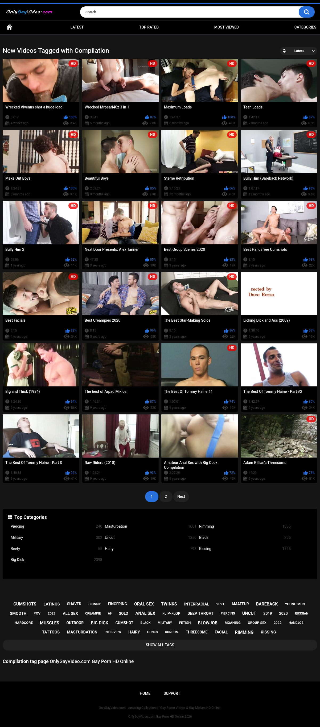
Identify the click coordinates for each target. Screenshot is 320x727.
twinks (169, 604)
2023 (52, 613)
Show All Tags (160, 645)
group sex (257, 623)
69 (110, 613)
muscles (49, 622)
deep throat (200, 613)
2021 (220, 604)
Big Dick (56, 560)
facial (221, 632)
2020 (283, 613)
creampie (93, 613)
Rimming (245, 526)
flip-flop (171, 613)
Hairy (150, 549)
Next (181, 496)
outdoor (75, 623)
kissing (268, 632)
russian (302, 613)
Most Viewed (226, 27)
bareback (267, 604)
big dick (99, 622)
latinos (51, 604)
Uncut (150, 537)
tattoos (51, 632)
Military (56, 537)
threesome (197, 632)
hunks (152, 632)
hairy (134, 632)
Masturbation (150, 526)
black (146, 623)
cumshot (124, 623)
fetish (185, 623)
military (165, 623)
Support (172, 693)
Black (245, 537)
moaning (233, 623)
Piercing (56, 526)
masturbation (82, 632)
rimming (244, 632)
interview (113, 632)
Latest (77, 27)
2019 (267, 613)
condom (172, 632)
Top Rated (149, 27)
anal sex (145, 613)
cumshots (24, 604)
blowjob (208, 622)
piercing (228, 613)
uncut (249, 613)
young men (295, 604)
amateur (240, 604)
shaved (74, 604)
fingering (117, 604)
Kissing (245, 549)
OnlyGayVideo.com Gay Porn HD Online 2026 (160, 716)
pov (37, 613)
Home (9, 27)
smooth (18, 613)
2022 (278, 623)
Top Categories (30, 517)
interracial (196, 604)
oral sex (144, 604)
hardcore (24, 623)
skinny (94, 604)
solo (123, 613)
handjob (296, 623)
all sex (70, 613)
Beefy (56, 549)
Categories (305, 27)
